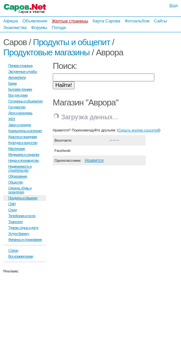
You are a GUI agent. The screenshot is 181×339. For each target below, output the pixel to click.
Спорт (12, 210)
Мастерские (16, 149)
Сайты (160, 20)
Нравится (94, 160)
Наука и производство (23, 160)
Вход (173, 5)
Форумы (39, 27)
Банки (12, 83)
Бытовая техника (20, 89)
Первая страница (20, 66)
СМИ (11, 204)
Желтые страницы (70, 20)
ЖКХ (11, 119)
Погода (59, 27)
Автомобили (17, 77)
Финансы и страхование (25, 239)
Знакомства (15, 27)
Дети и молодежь (20, 113)
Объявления (34, 20)
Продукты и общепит (71, 42)
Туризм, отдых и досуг (23, 228)
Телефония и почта (21, 216)
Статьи (13, 250)
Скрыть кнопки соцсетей (138, 130)
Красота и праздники (22, 137)
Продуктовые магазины (46, 52)
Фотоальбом (137, 20)
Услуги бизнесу (18, 234)
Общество (15, 182)
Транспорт (15, 222)
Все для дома (17, 95)
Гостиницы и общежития (25, 101)
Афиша (10, 20)
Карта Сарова (106, 20)
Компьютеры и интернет (25, 131)
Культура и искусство (22, 143)
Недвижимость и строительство (20, 168)
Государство (16, 107)
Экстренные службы (22, 71)
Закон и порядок (19, 125)
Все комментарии (20, 256)
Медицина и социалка (23, 154)
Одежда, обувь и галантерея (19, 190)
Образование (17, 176)
